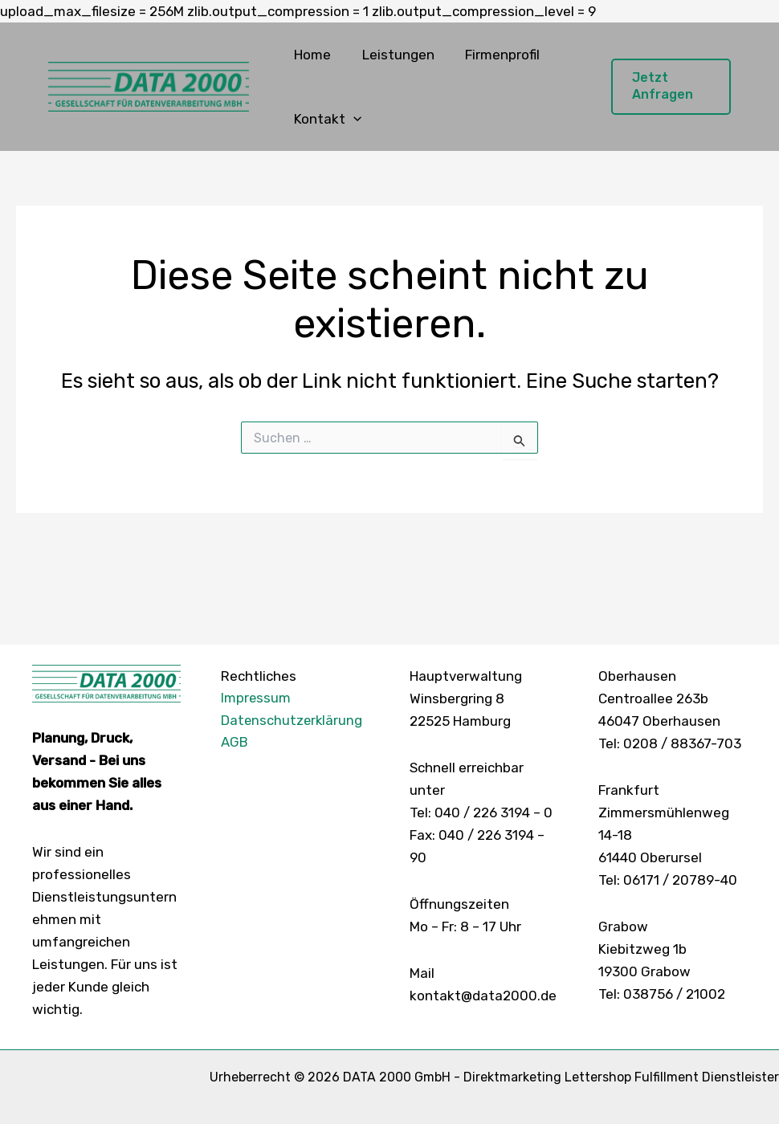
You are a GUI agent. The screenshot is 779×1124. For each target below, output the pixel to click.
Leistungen (393, 55)
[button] (352, 119)
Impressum (256, 698)
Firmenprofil (493, 55)
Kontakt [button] (326, 119)
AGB (234, 743)
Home (310, 55)
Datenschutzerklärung (293, 721)
